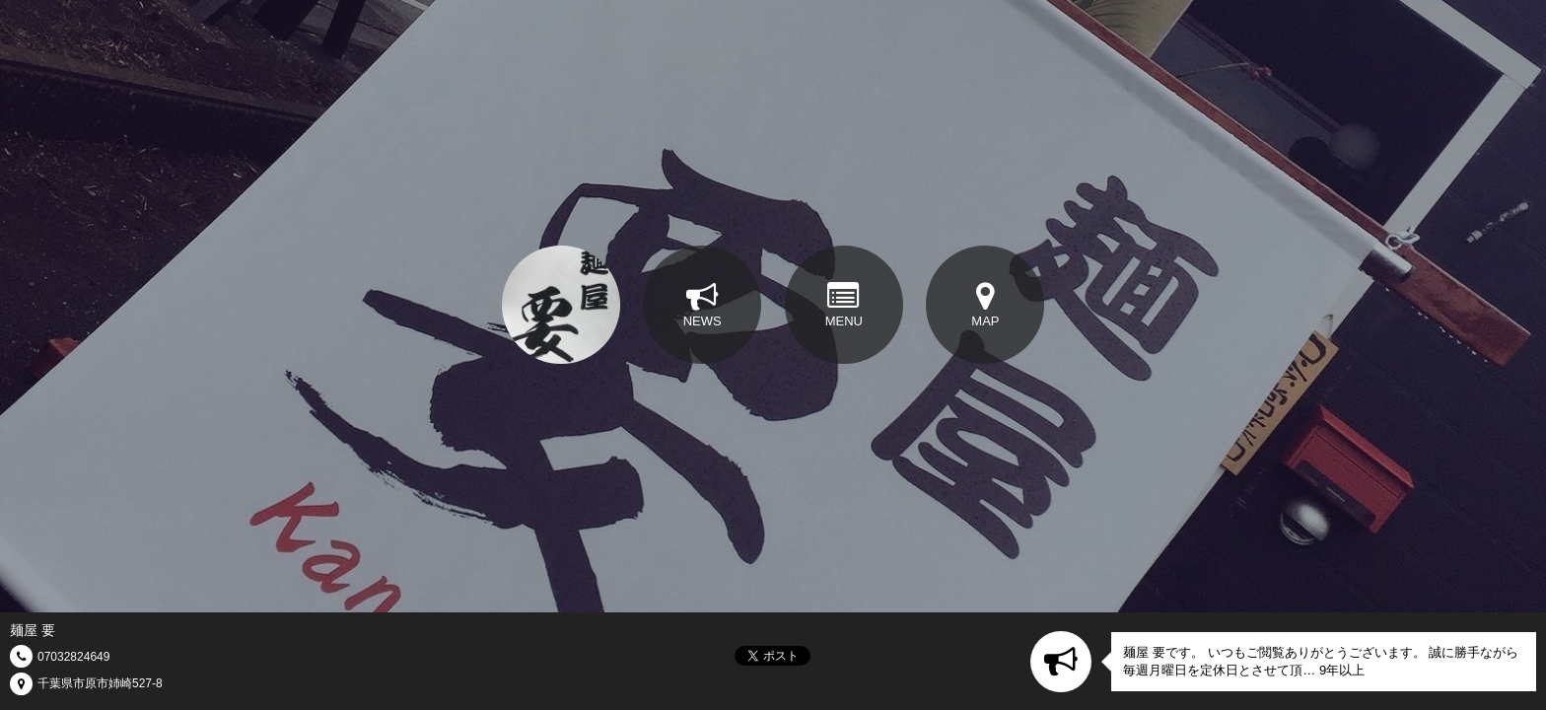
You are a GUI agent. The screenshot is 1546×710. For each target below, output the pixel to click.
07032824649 (73, 657)
